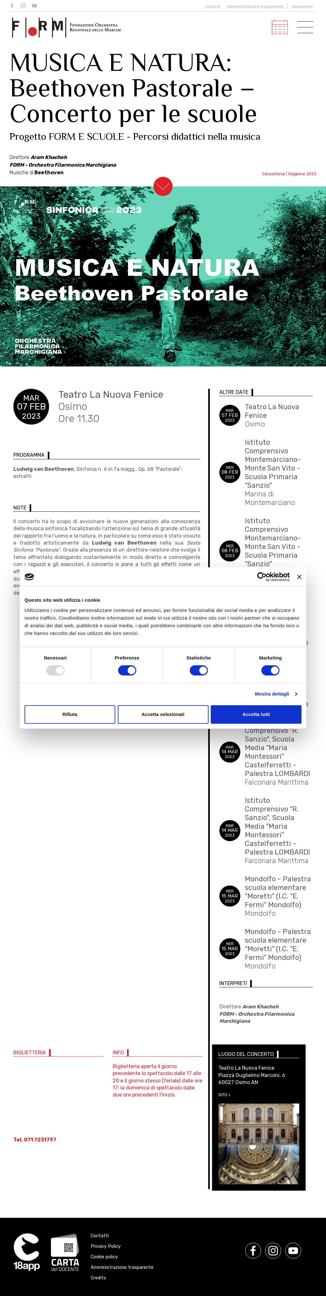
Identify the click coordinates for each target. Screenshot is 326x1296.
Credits (98, 1278)
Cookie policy (104, 1257)
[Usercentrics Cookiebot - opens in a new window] (262, 577)
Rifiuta (69, 714)
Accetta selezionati (162, 714)
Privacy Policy (106, 1246)
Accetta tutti (256, 714)
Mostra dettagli (272, 694)
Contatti (211, 6)
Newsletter (302, 6)
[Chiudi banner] (299, 577)
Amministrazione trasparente (255, 6)
